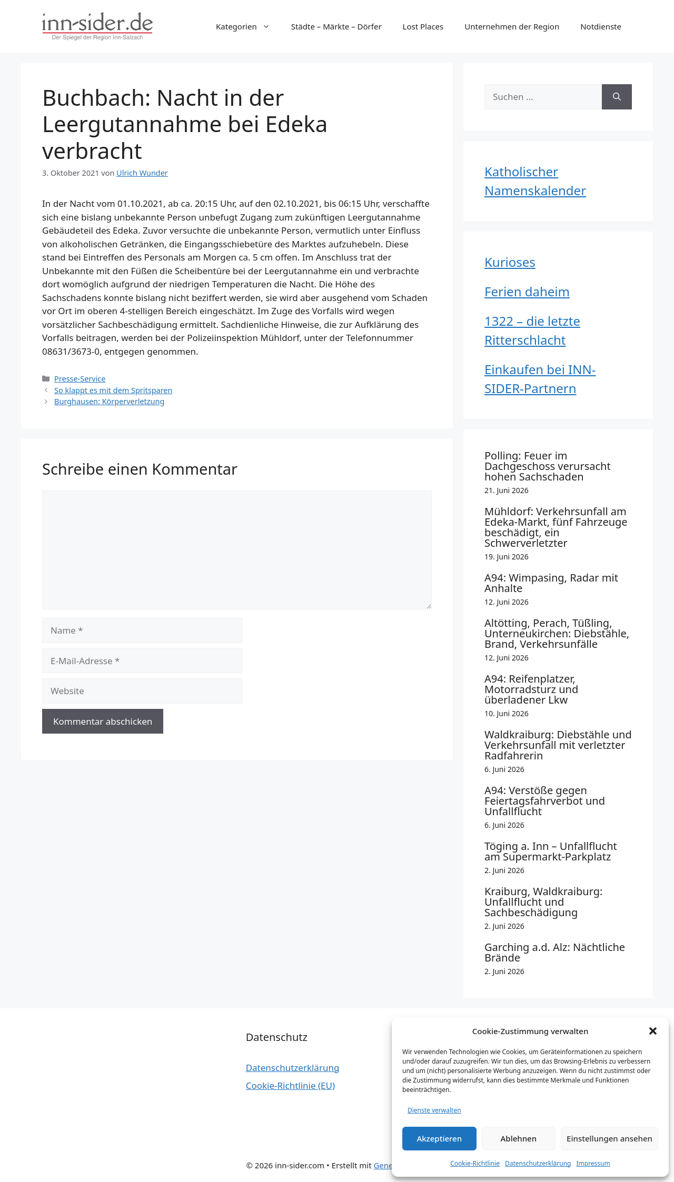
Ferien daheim (527, 291)
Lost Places (423, 26)
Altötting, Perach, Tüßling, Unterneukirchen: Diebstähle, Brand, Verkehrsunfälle (556, 633)
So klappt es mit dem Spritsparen (113, 390)
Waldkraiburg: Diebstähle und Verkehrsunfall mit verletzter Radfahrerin (558, 745)
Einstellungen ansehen (609, 1138)
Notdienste (600, 26)
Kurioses (510, 262)
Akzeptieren (439, 1138)
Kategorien (248, 26)
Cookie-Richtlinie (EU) (290, 1085)
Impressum (593, 1163)
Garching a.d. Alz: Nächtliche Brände (554, 952)
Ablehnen (519, 1138)
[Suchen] (617, 96)
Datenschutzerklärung (538, 1163)
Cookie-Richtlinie (475, 1163)
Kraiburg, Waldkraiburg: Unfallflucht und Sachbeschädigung (543, 901)
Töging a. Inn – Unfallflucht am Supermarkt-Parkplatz (550, 851)
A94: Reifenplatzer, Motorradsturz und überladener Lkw (531, 689)
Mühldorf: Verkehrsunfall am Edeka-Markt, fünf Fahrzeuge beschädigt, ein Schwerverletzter (556, 527)
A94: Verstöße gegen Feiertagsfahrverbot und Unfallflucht (544, 800)
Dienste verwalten (434, 1110)
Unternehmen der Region (511, 26)
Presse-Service (79, 379)
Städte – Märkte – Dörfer (336, 26)
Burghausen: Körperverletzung (109, 401)
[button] (653, 1031)
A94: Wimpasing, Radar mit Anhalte (551, 582)
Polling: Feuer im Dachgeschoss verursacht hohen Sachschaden (547, 466)
